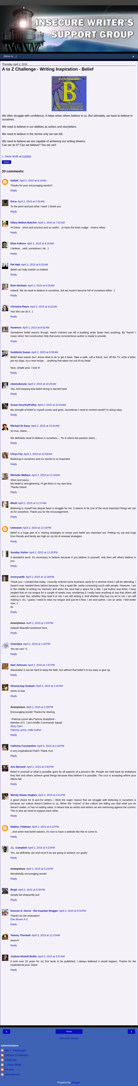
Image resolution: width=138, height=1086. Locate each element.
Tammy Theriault (20, 935)
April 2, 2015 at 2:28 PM (39, 707)
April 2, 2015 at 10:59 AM (38, 454)
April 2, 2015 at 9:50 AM (44, 352)
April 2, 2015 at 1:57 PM (41, 665)
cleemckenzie (18, 384)
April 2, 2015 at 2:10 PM (49, 686)
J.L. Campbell (18, 847)
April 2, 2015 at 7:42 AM (51, 222)
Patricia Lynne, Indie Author (25, 729)
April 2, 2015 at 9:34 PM (72, 910)
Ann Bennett (18, 766)
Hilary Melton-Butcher (23, 222)
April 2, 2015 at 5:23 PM (41, 847)
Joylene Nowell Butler (23, 956)
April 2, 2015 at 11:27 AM (32, 503)
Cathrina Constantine (23, 745)
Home (69, 1031)
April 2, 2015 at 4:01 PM (51, 795)
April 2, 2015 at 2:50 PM (40, 766)
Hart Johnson (18, 665)
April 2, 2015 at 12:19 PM (37, 527)
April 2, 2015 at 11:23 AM (46, 475)
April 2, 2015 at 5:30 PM (31, 889)
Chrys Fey (16, 454)
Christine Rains (19, 306)
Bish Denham (18, 285)
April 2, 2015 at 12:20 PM (43, 552)
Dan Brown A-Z (19, 919)
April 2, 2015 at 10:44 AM (52, 404)
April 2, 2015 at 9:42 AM (43, 306)
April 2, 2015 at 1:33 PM (36, 643)
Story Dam (16, 726)
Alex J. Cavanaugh (15, 1050)
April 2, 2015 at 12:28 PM (40, 576)
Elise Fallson (18, 243)
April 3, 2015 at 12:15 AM (46, 935)
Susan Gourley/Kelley (23, 404)
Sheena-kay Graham (22, 686)
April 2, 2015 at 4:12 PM (45, 826)
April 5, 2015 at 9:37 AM (51, 956)
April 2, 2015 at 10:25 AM (42, 384)
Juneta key (10, 1060)
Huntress (15, 327)
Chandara (16, 643)
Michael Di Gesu (20, 425)
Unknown (16, 527)
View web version (69, 1038)
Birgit (13, 889)
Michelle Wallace (20, 475)
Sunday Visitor (19, 552)
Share (6, 162)
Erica (13, 201)
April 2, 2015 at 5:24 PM (39, 868)
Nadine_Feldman (20, 826)
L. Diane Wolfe (12, 1064)
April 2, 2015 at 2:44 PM (50, 745)
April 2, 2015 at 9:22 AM (34, 264)
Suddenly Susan (20, 352)
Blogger (75, 1082)
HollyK (14, 180)
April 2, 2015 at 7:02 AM (31, 201)
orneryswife (17, 576)
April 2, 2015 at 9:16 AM (40, 243)
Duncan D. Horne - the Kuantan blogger (34, 910)
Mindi (13, 503)
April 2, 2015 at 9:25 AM (41, 285)
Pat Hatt (15, 264)
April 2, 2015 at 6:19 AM (33, 180)
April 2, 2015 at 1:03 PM (39, 623)
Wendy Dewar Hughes (23, 795)
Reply (13, 190)
